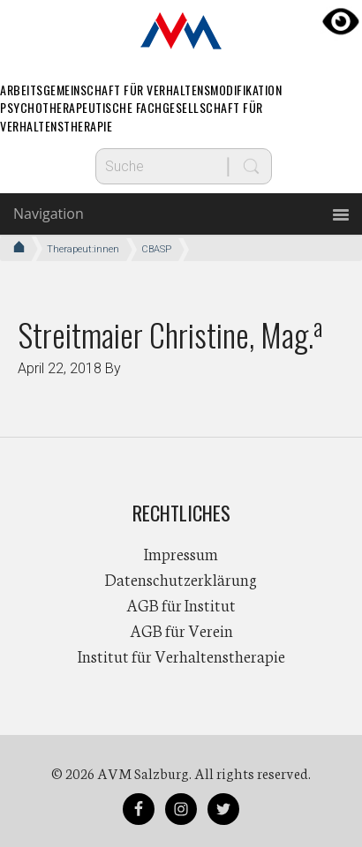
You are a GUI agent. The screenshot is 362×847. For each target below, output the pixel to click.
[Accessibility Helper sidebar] (341, 21)
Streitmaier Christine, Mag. (170, 334)
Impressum (181, 553)
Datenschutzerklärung (181, 578)
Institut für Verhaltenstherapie (181, 655)
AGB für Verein (181, 629)
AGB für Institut (181, 604)
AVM (181, 31)
